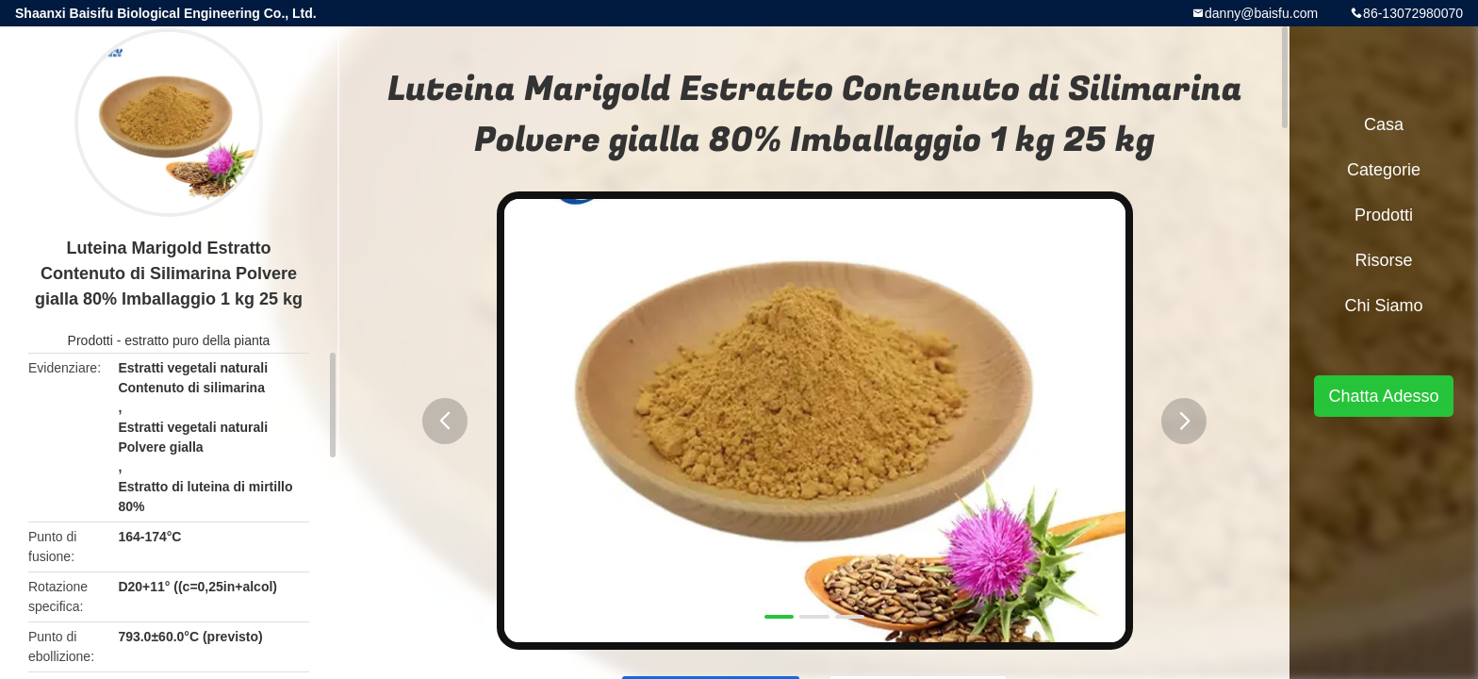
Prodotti (90, 340)
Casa (1384, 124)
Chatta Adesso (1383, 396)
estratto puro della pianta (197, 340)
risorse (1383, 260)
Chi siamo (1383, 305)
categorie (1384, 169)
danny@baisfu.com (1261, 13)
